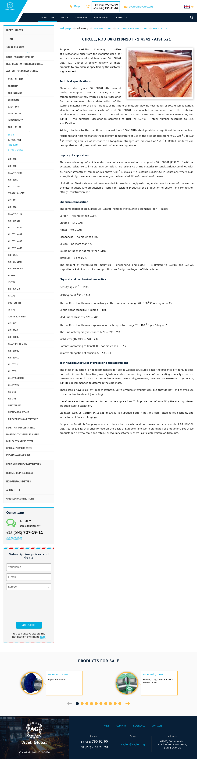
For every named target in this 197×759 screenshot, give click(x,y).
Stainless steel (15, 47)
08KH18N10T (14, 113)
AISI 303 (12, 166)
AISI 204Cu (13, 357)
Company (81, 17)
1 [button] (77, 703)
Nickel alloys (14, 30)
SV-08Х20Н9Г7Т (16, 193)
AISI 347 (12, 323)
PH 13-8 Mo (14, 289)
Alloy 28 (13, 364)
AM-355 (12, 398)
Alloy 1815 (14, 186)
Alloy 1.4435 (15, 241)
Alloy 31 (13, 371)
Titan (9, 39)
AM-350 (12, 391)
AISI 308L (13, 179)
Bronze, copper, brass (19, 473)
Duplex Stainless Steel (19, 441)
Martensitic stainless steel (23, 434)
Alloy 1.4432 (15, 234)
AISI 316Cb (13, 350)
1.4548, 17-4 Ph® (17, 316)
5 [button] (96, 703)
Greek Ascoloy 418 (18, 412)
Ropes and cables (58, 674)
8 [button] (110, 703)
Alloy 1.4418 (15, 213)
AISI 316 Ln (14, 220)
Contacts (121, 17)
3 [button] (86, 703)
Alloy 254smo (16, 378)
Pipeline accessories (18, 454)
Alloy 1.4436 (15, 248)
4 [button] (91, 703)
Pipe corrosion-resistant (23, 419)
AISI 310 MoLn (15, 268)
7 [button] (105, 703)
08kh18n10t (14, 127)
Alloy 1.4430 (15, 227)
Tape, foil (13, 144)
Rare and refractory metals (23, 464)
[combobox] (78, 7)
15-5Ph (12, 309)
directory (48, 17)
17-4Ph (12, 296)
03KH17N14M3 (15, 79)
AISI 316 (12, 207)
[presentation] (20, 605)
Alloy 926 (13, 385)
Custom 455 (14, 302)
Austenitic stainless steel (22, 70)
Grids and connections (20, 498)
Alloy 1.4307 (15, 172)
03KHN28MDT (15, 93)
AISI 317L (13, 255)
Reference (101, 17)
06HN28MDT (14, 99)
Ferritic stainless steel (20, 427)
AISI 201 (12, 200)
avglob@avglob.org (141, 6)
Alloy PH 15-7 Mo (17, 343)
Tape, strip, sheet (153, 674)
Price (65, 17)
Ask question (14, 537)
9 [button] (115, 703)
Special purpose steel (19, 448)
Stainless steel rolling (20, 57)
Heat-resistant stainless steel (24, 64)
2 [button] (82, 703)
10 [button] (119, 703)
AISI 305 (12, 159)
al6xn (11, 275)
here (42, 636)
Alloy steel (13, 490)
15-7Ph (12, 282)
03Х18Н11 (13, 86)
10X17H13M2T (15, 120)
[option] (51, 683)
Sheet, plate (15, 149)
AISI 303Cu (13, 337)
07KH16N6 (13, 106)
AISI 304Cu (13, 330)
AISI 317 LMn (15, 261)
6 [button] (100, 703)
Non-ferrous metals (18, 481)
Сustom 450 (14, 405)
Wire (11, 135)
